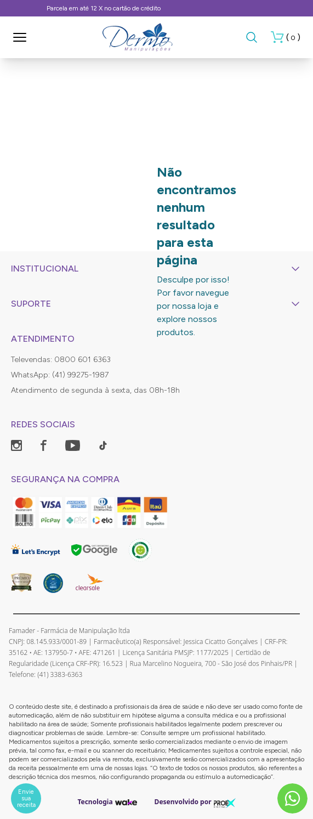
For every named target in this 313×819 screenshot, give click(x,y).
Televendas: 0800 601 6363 (61, 359)
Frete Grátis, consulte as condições (156, 8)
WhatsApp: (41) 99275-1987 (60, 375)
